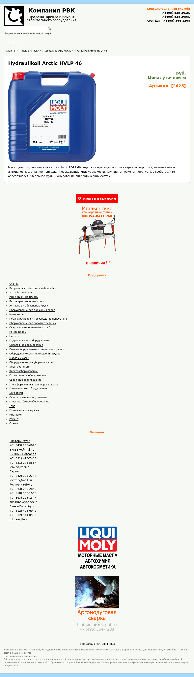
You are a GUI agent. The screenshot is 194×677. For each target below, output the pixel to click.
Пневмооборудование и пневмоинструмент (36, 349)
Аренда (70, 41)
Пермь (14, 471)
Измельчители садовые (24, 410)
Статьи (13, 423)
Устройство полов (20, 292)
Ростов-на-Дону (21, 484)
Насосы (13, 336)
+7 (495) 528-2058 (174, 16)
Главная (48, 41)
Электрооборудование (23, 371)
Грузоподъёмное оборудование (29, 401)
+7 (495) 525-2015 (174, 12)
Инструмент (16, 414)
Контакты (143, 41)
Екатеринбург (20, 440)
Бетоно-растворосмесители (26, 301)
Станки (13, 283)
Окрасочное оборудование (26, 345)
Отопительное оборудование (27, 375)
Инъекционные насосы (23, 297)
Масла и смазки (19, 358)
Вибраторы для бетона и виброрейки (32, 288)
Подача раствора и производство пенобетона (38, 318)
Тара (12, 406)
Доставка (118, 41)
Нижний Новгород (23, 454)
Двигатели (16, 393)
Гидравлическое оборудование (29, 340)
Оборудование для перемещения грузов (34, 353)
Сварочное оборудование (25, 379)
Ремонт (13, 419)
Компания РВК (51, 10)
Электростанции (19, 366)
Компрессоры (17, 331)
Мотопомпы (16, 314)
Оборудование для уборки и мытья (31, 362)
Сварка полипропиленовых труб (29, 327)
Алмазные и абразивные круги (28, 305)
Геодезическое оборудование (28, 388)
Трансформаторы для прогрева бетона (33, 384)
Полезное (93, 41)
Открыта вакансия (97, 198)
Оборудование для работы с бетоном (32, 323)
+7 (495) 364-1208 (175, 20)
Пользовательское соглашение (20, 656)
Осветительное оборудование (28, 397)
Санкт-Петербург (22, 506)
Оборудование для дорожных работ (32, 310)
